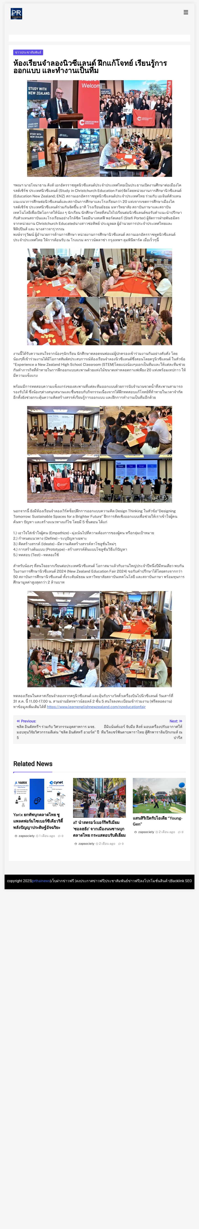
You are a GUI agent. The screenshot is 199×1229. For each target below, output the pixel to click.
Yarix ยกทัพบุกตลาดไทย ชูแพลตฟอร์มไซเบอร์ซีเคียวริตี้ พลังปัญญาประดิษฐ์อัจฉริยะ (38, 821)
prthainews (41, 881)
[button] (186, 12)
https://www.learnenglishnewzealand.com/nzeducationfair (96, 707)
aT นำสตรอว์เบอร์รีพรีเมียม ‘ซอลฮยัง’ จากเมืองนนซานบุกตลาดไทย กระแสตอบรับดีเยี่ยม (99, 829)
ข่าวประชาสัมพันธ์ (28, 52)
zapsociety (26, 836)
